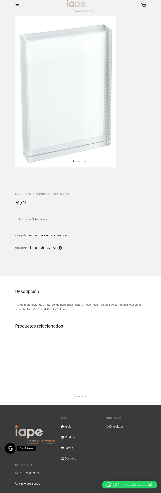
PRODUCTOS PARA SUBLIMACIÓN (43, 194)
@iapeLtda (116, 426)
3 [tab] (82, 396)
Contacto (68, 458)
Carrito (67, 448)
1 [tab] (75, 396)
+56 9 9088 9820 (29, 473)
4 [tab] (85, 396)
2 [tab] (79, 396)
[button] (129, 484)
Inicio (18, 194)
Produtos (68, 437)
